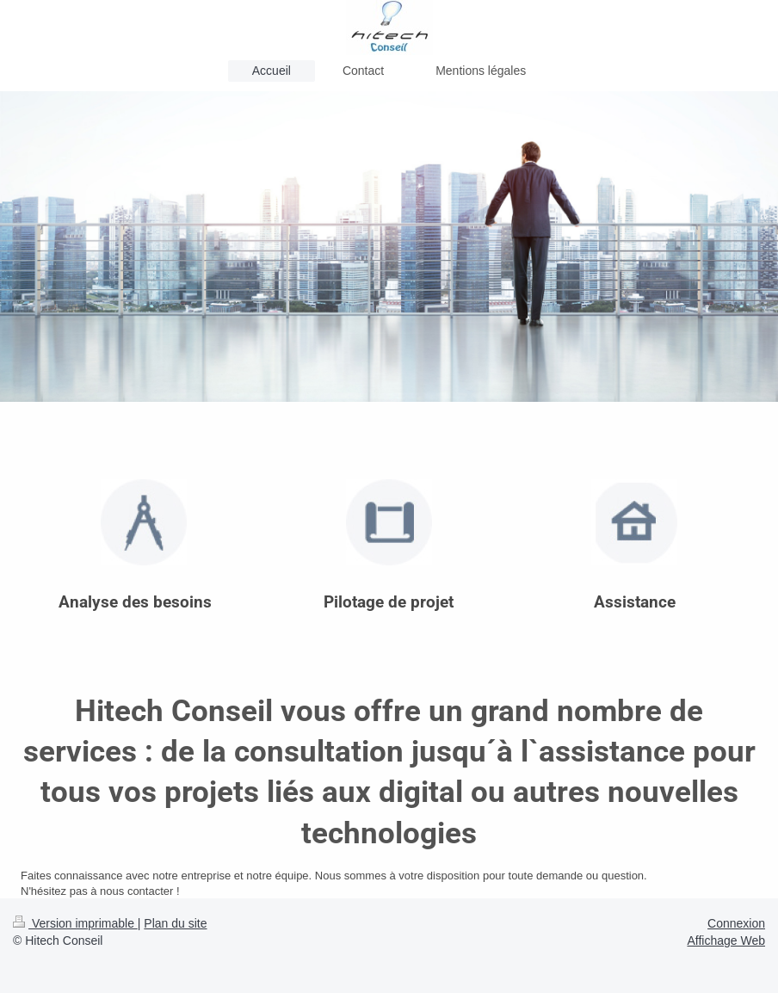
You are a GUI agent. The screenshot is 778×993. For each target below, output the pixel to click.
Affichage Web (726, 940)
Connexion (736, 923)
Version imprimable (75, 923)
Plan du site (175, 923)
